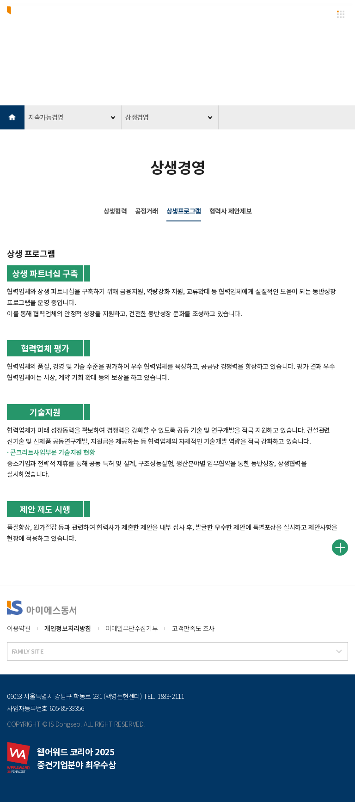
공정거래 (146, 210)
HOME (12, 117)
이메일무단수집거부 (131, 628)
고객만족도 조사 (193, 628)
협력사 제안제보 (230, 210)
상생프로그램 (183, 210)
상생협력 (115, 210)
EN (321, 13)
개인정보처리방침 (67, 628)
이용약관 (18, 628)
